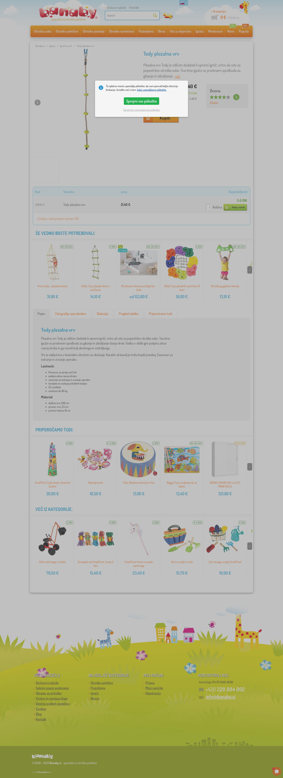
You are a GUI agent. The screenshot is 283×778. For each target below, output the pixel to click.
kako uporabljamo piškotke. (152, 90)
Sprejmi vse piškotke (141, 101)
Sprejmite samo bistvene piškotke (141, 110)
